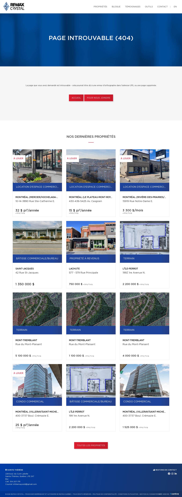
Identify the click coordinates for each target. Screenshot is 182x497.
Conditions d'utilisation (128, 494)
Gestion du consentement (150, 494)
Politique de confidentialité (105, 494)
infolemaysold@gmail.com (25, 484)
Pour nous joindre (98, 98)
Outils (149, 7)
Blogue (116, 7)
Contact (162, 7)
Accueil (76, 98)
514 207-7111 (15, 482)
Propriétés (100, 7)
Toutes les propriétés (91, 446)
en (175, 7)
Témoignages (132, 7)
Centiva (174, 494)
